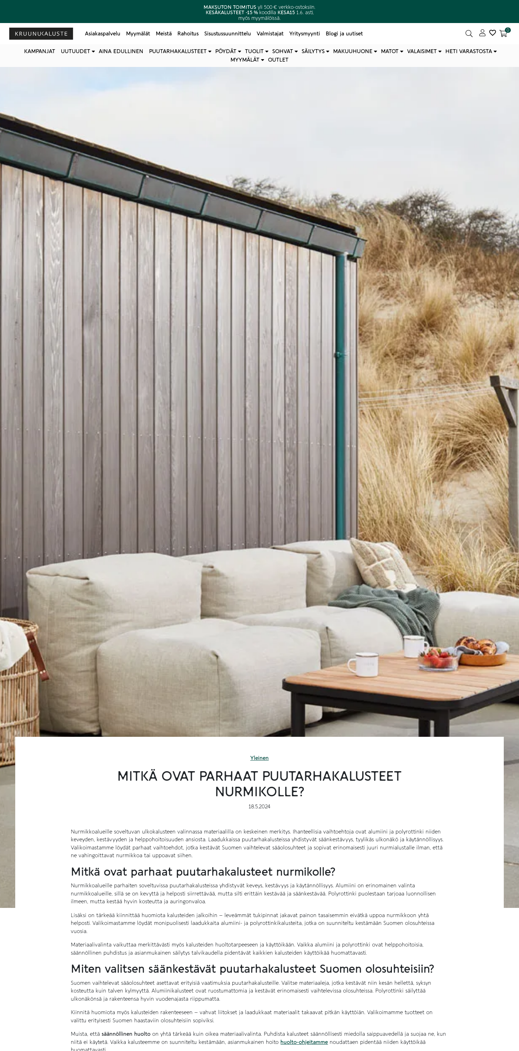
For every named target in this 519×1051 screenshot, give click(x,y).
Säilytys (313, 51)
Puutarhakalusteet (178, 51)
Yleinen (259, 758)
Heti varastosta (468, 51)
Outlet (278, 60)
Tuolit (254, 51)
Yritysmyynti (304, 33)
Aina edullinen (121, 51)
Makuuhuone (352, 51)
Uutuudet (75, 51)
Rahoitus (188, 33)
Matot (390, 51)
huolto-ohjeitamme (304, 1042)
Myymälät (138, 33)
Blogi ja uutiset (344, 33)
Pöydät (225, 51)
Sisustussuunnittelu (227, 33)
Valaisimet (422, 51)
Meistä (164, 33)
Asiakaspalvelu (102, 33)
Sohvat (282, 51)
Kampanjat (39, 51)
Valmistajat (270, 33)
